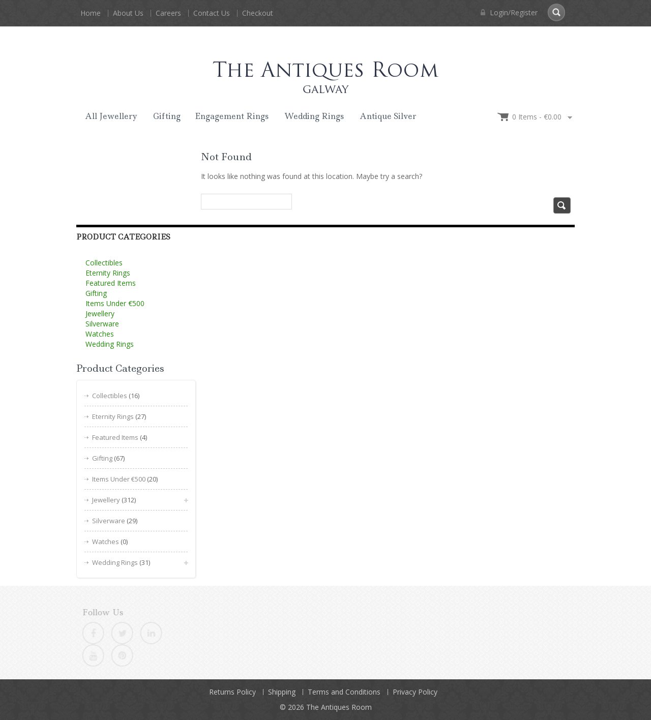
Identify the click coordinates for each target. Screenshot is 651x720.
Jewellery (99, 313)
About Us (128, 13)
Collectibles (104, 262)
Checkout (257, 13)
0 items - (536, 117)
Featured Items (110, 283)
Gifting (167, 116)
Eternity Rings (107, 273)
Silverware (102, 323)
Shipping (281, 692)
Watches (99, 334)
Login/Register (509, 12)
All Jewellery (111, 116)
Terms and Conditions (344, 692)
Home (90, 13)
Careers (168, 13)
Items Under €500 (114, 303)
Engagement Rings (232, 116)
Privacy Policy (415, 692)
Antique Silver (388, 116)
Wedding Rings (314, 116)
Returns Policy (232, 692)
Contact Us (211, 13)
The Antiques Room (339, 707)
